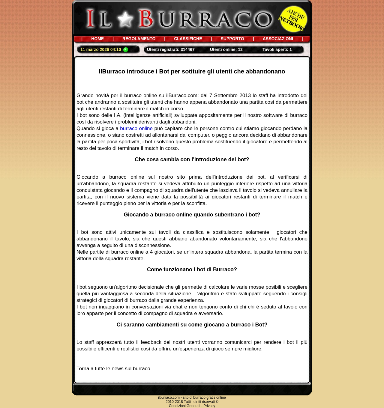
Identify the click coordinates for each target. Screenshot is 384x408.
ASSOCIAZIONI (278, 38)
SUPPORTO (232, 38)
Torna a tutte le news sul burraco (113, 368)
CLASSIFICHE (188, 38)
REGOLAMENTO (138, 38)
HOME (97, 38)
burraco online (136, 128)
